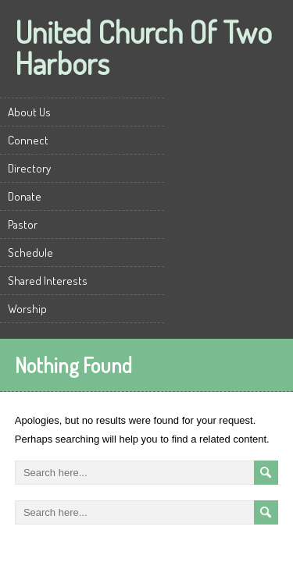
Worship (27, 308)
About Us (29, 112)
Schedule (30, 252)
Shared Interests (48, 280)
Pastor (23, 224)
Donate (24, 196)
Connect (28, 140)
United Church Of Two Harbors (143, 47)
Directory (29, 168)
